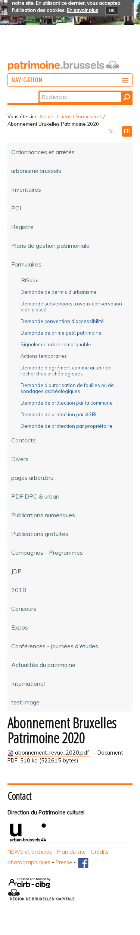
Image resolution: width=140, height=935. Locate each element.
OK (112, 10)
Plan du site (71, 852)
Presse (64, 862)
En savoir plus (82, 10)
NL (112, 131)
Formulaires (88, 116)
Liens (65, 116)
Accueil (47, 116)
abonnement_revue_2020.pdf (48, 752)
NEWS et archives (29, 852)
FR (127, 131)
